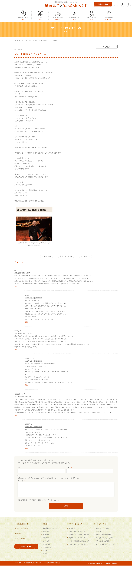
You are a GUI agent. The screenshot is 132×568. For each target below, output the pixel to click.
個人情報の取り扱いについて (32, 565)
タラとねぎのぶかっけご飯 (104, 540)
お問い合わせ (26, 549)
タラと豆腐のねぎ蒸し (103, 543)
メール (69, 467)
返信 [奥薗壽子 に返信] (26, 322)
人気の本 (46, 540)
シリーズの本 (47, 543)
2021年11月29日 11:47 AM (23, 333)
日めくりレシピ (91, 17)
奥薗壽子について (23, 17)
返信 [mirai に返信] (15, 349)
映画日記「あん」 (75, 530)
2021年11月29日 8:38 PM (33, 361)
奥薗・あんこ (100, 534)
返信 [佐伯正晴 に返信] (15, 415)
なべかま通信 (109, 17)
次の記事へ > (85, 256)
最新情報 (19, 536)
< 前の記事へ (46, 256)
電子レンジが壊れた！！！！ (78, 540)
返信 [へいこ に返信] (15, 286)
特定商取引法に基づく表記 (52, 565)
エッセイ (46, 556)
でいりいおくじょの (74, 17)
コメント (21, 481)
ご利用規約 (17, 565)
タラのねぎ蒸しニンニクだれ (105, 546)
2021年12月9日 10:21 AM (22, 396)
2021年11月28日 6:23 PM (33, 298)
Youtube (116, 4)
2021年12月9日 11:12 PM (33, 427)
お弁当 (45, 553)
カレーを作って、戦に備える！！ (80, 546)
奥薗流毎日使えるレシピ (51, 530)
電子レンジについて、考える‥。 (80, 537)
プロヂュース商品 (57, 17)
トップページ (17, 40)
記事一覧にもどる (66, 256)
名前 (19, 467)
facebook (128, 4)
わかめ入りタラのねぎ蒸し (104, 537)
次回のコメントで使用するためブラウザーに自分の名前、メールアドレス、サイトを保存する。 (49, 478)
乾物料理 (46, 534)
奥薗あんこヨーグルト (103, 530)
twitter (122, 4)
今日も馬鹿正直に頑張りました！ (80, 543)
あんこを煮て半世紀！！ (77, 534)
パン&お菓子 (47, 550)
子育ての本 (46, 546)
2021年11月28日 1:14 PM (22, 273)
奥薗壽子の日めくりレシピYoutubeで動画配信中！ (26, 556)
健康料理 (46, 537)
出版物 (40, 17)
